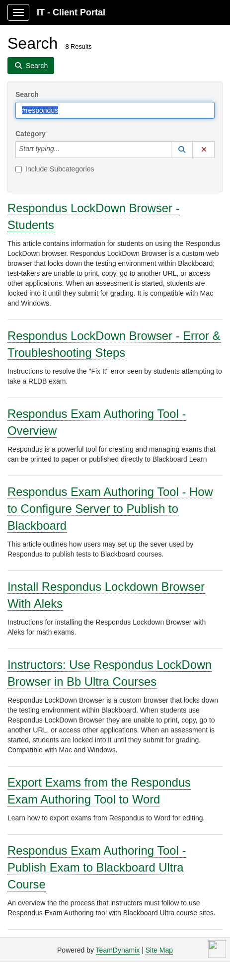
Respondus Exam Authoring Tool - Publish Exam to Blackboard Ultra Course (96, 867)
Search (27, 94)
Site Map (159, 950)
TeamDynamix (118, 950)
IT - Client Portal (71, 12)
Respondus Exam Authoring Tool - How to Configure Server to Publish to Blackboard (110, 508)
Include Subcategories (54, 169)
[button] (182, 149)
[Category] (65, 149)
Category (30, 134)
